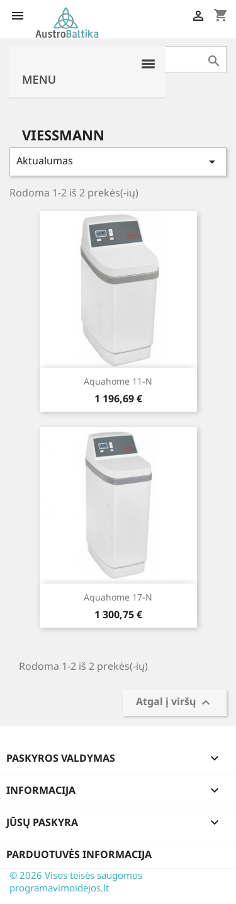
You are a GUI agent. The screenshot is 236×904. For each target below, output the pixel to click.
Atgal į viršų (174, 703)
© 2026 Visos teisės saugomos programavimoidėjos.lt (75, 881)
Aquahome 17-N (118, 597)
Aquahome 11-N (118, 381)
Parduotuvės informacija (79, 854)
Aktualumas (118, 161)
